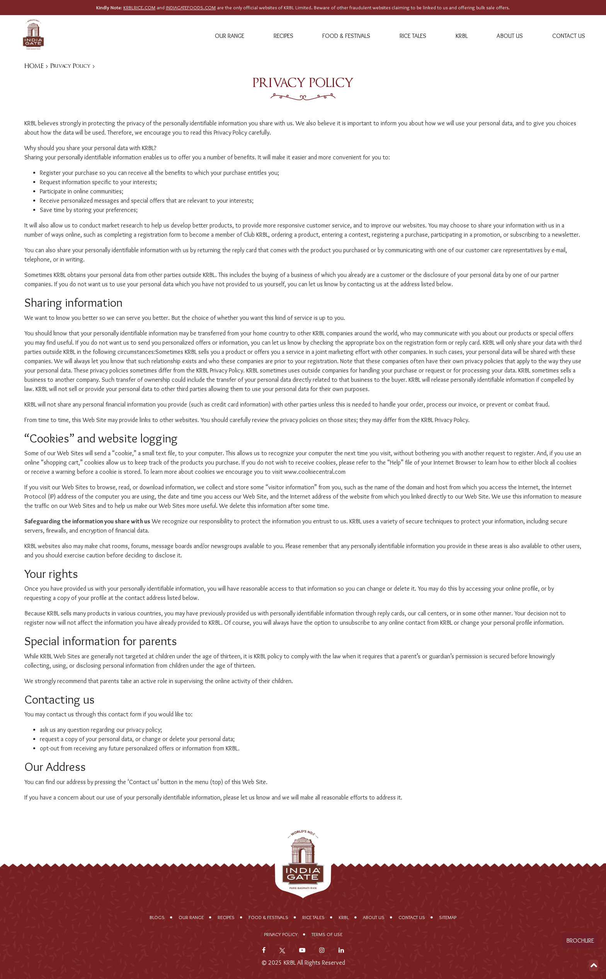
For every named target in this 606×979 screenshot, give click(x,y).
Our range (229, 35)
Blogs (157, 917)
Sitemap (447, 917)
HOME (34, 66)
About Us (510, 35)
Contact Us (568, 35)
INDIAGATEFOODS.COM (191, 7)
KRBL (462, 35)
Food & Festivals (346, 35)
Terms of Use (327, 934)
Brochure (580, 940)
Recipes (283, 35)
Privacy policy (281, 934)
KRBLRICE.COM (139, 7)
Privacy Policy (70, 66)
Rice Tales (413, 35)
